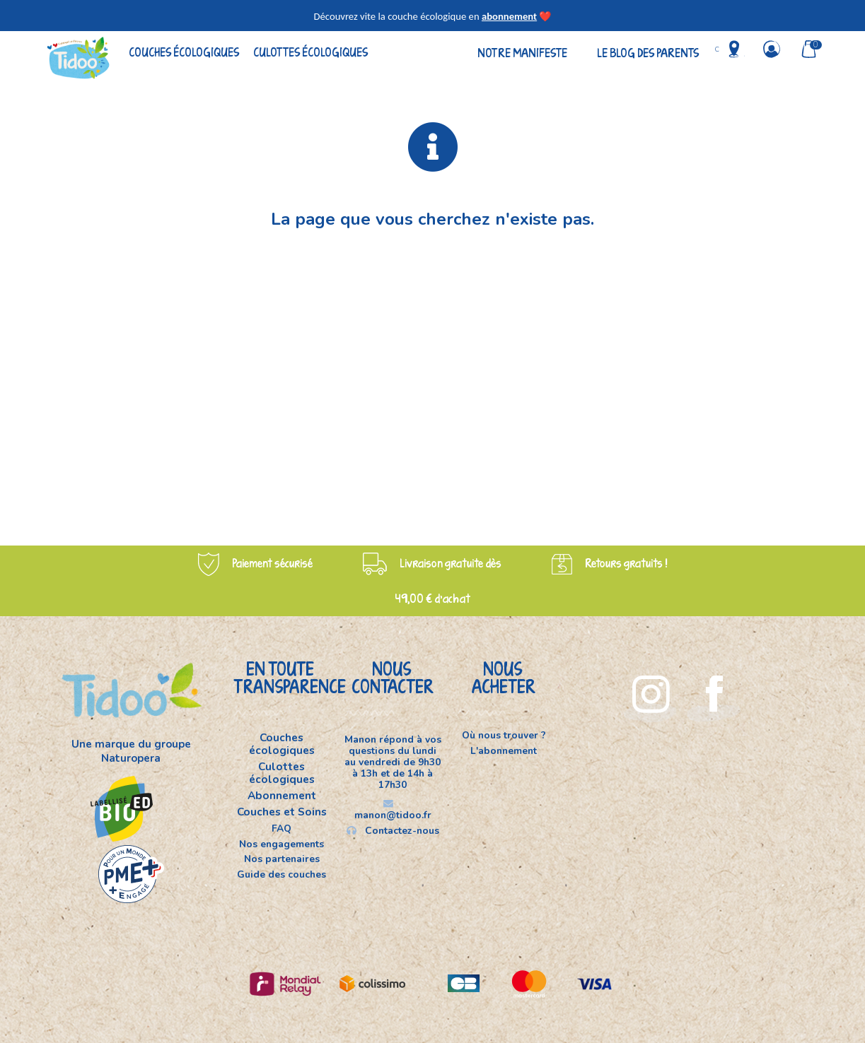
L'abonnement (503, 750)
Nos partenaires (282, 859)
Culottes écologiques (310, 52)
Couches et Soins (282, 812)
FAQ (281, 828)
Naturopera (131, 758)
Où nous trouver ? (504, 736)
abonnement (509, 16)
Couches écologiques (184, 52)
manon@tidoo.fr (392, 810)
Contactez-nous (393, 830)
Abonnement (282, 796)
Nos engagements (281, 844)
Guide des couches (281, 874)
